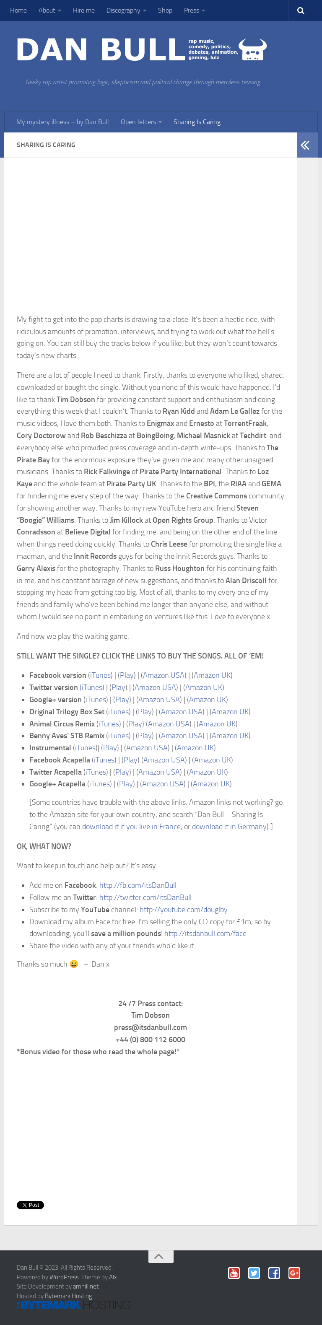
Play (127, 675)
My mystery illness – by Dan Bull (62, 122)
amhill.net (86, 1286)
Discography (123, 10)
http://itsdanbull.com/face (205, 933)
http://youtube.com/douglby (184, 909)
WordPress (64, 1277)
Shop (165, 10)
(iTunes (91, 687)
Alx (113, 1277)
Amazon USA (163, 675)
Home (18, 10)
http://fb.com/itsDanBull (138, 885)
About (47, 10)
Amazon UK (212, 675)
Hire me (84, 10)
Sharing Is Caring (197, 122)
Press (191, 10)
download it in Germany (229, 826)
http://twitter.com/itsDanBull (145, 897)
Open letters (138, 122)
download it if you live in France (131, 826)
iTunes (100, 675)
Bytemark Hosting (68, 1296)
